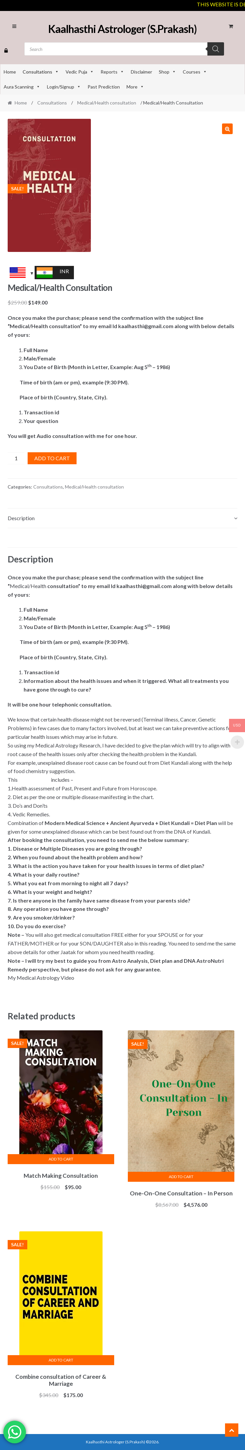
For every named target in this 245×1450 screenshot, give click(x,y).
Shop (167, 72)
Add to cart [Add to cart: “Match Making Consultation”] (61, 1158)
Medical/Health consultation (106, 102)
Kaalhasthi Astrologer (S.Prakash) (122, 28)
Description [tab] (21, 518)
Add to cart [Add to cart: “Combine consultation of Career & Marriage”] (61, 1359)
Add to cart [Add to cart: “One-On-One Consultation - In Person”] (181, 1176)
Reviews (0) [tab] (21, 537)
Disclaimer (141, 72)
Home (10, 72)
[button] (227, 128)
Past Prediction (104, 87)
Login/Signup (64, 87)
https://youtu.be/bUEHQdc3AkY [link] (46, 986)
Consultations (41, 72)
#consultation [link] (34, 779)
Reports (112, 72)
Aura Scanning (22, 87)
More (135, 87)
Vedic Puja (80, 72)
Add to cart (52, 458)
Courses (195, 72)
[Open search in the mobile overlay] (124, 49)
